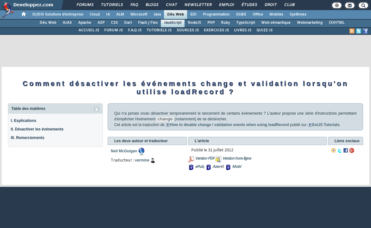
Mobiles (276, 14)
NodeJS (194, 23)
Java (157, 14)
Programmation (216, 14)
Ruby (225, 23)
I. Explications (23, 120)
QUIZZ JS (264, 30)
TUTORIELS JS (159, 30)
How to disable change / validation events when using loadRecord (229, 125)
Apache (84, 23)
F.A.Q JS (134, 30)
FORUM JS (113, 30)
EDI (193, 14)
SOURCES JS (188, 30)
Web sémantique (276, 23)
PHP (211, 23)
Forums (85, 5)
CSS (114, 23)
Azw (215, 166)
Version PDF (204, 158)
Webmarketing (310, 23)
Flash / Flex (148, 23)
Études (249, 5)
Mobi (236, 166)
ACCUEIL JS (89, 30)
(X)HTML (336, 23)
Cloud (95, 14)
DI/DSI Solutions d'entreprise (57, 14)
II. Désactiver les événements (37, 129)
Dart (128, 23)
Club (289, 5)
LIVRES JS (242, 30)
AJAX (67, 23)
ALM (120, 14)
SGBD (241, 14)
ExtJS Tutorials (323, 125)
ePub (199, 166)
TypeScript (245, 23)
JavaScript (172, 23)
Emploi (226, 5)
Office (258, 14)
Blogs (152, 5)
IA (108, 14)
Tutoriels (111, 5)
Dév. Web (175, 14)
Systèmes (298, 14)
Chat (171, 5)
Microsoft (138, 14)
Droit (270, 5)
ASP (100, 23)
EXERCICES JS (216, 30)
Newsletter (198, 5)
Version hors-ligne (236, 158)
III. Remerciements (27, 138)
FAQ (133, 5)
